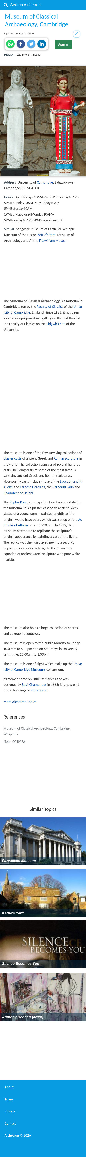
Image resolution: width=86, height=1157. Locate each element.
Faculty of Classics (50, 306)
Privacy (10, 1111)
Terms (9, 1099)
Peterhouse (39, 690)
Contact (10, 1123)
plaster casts (12, 458)
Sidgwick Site (55, 324)
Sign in (63, 44)
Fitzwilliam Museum (54, 240)
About (9, 1087)
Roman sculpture (66, 458)
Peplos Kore (18, 502)
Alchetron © (18, 1135)
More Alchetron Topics (19, 702)
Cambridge (45, 182)
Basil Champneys (34, 684)
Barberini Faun (63, 487)
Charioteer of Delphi (18, 493)
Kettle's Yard (46, 235)
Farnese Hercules (32, 487)
